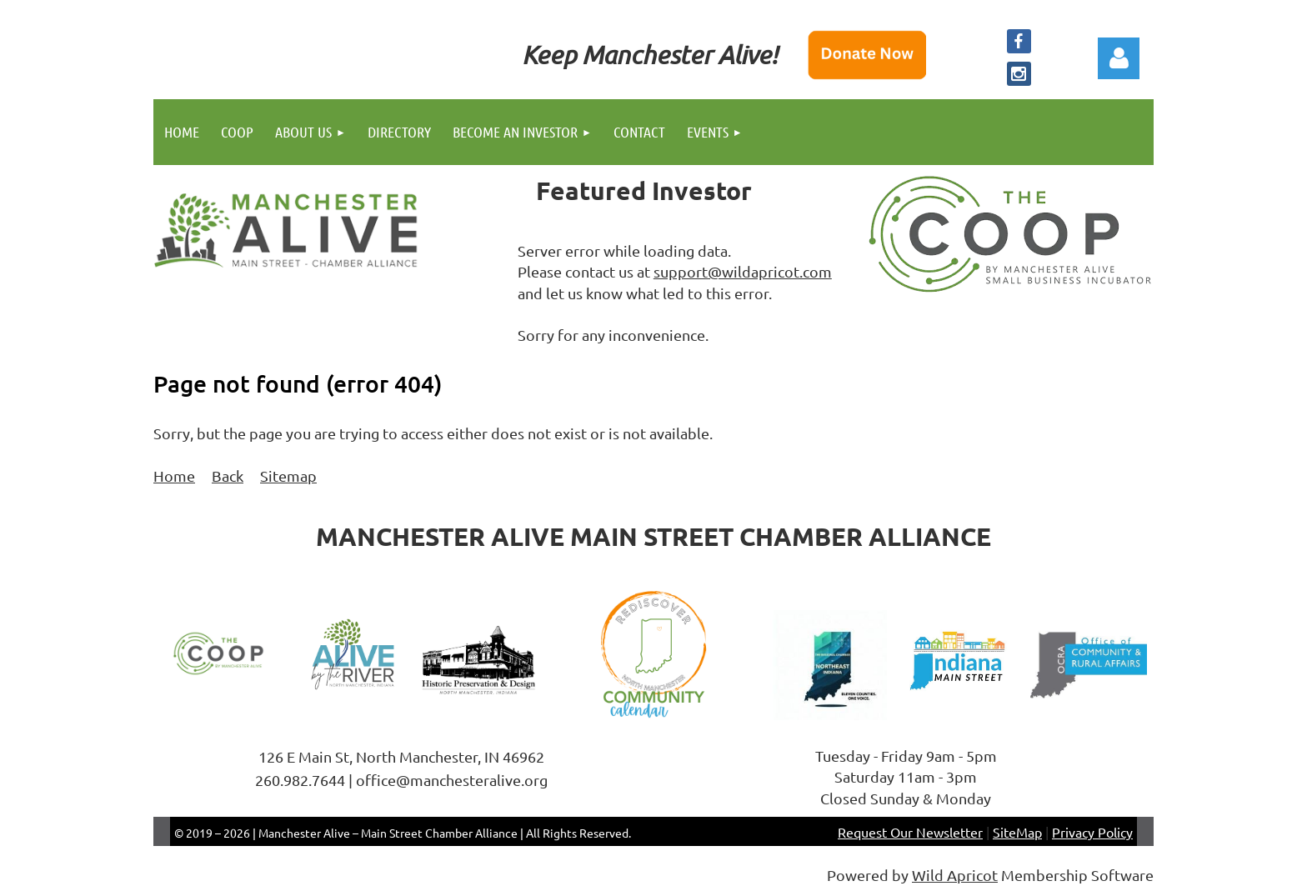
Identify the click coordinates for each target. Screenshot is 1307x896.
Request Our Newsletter (910, 831)
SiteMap (1017, 831)
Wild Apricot (955, 874)
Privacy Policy (1092, 831)
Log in (1118, 58)
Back (227, 475)
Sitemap (288, 475)
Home (174, 475)
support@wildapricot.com (743, 271)
